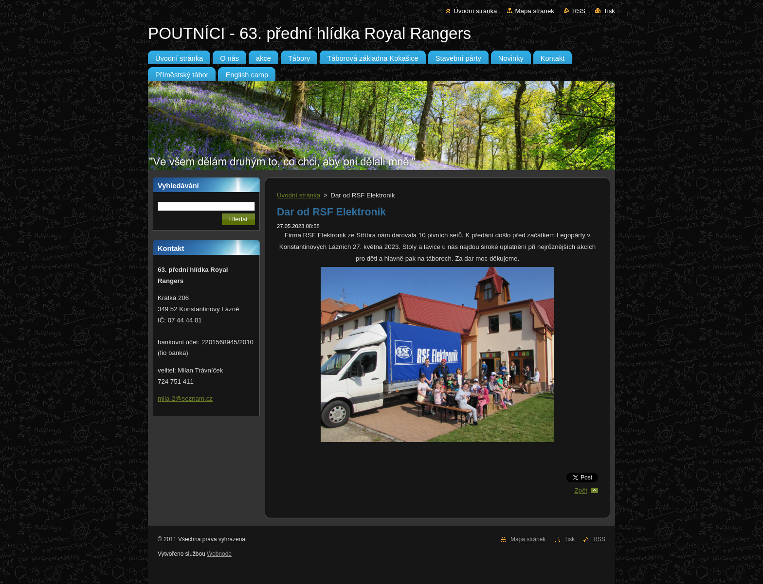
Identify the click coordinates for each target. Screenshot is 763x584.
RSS (578, 11)
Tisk (609, 11)
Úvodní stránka (475, 11)
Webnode (219, 553)
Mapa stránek (534, 11)
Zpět (580, 490)
